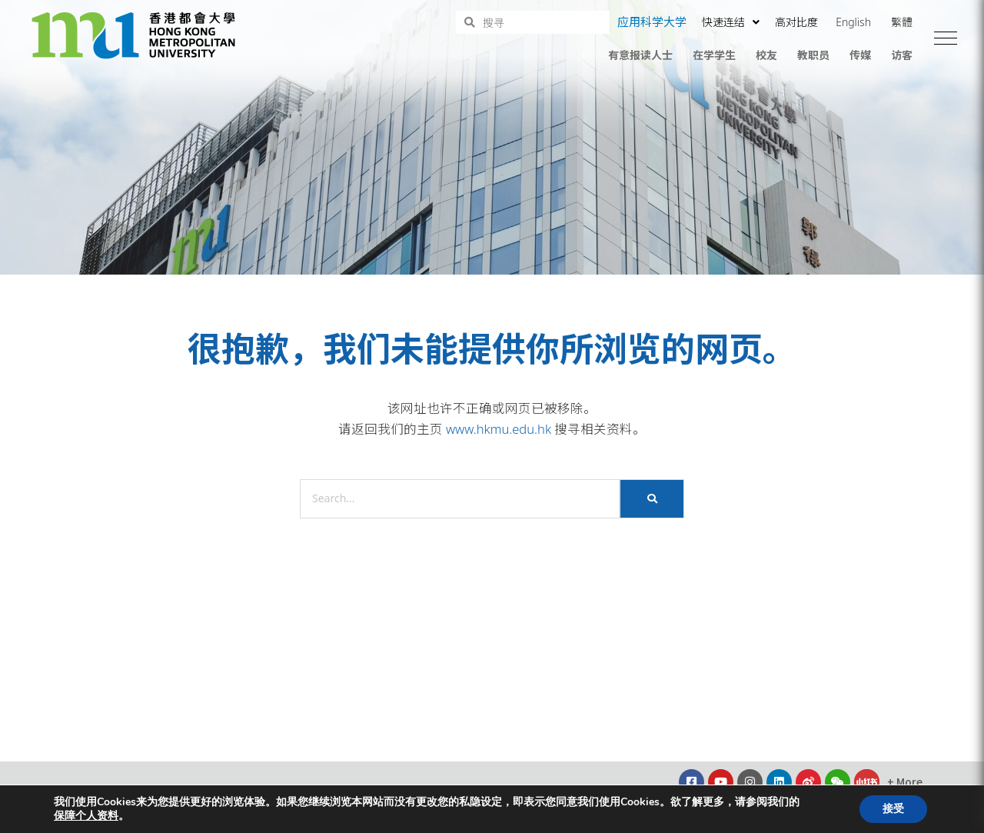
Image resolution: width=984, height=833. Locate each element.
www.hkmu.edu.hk (498, 429)
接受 (893, 808)
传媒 (860, 55)
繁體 (902, 22)
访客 (902, 55)
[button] (945, 38)
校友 (766, 55)
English (853, 22)
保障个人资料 (86, 816)
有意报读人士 (640, 55)
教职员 (813, 55)
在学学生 (714, 55)
